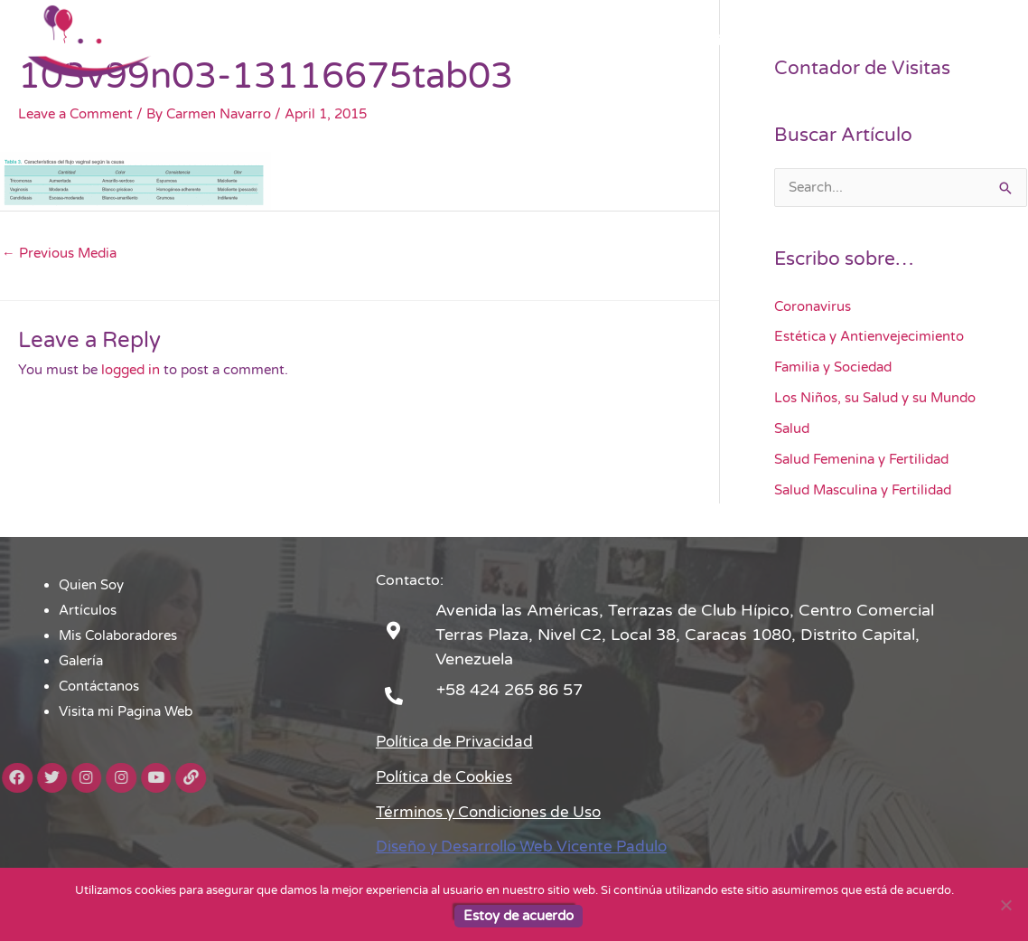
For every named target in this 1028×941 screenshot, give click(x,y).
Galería (706, 41)
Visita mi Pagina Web (929, 41)
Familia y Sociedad (833, 368)
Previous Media (59, 254)
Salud (791, 429)
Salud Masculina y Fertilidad (862, 490)
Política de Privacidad (458, 741)
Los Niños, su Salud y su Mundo (875, 399)
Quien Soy (393, 41)
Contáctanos (795, 41)
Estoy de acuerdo (518, 916)
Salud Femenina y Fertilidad (861, 459)
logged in (130, 370)
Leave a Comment (75, 114)
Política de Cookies (448, 776)
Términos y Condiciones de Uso (497, 812)
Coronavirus (812, 307)
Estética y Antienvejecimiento (869, 337)
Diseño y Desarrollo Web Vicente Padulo (530, 847)
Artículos (482, 41)
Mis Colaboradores (597, 41)
